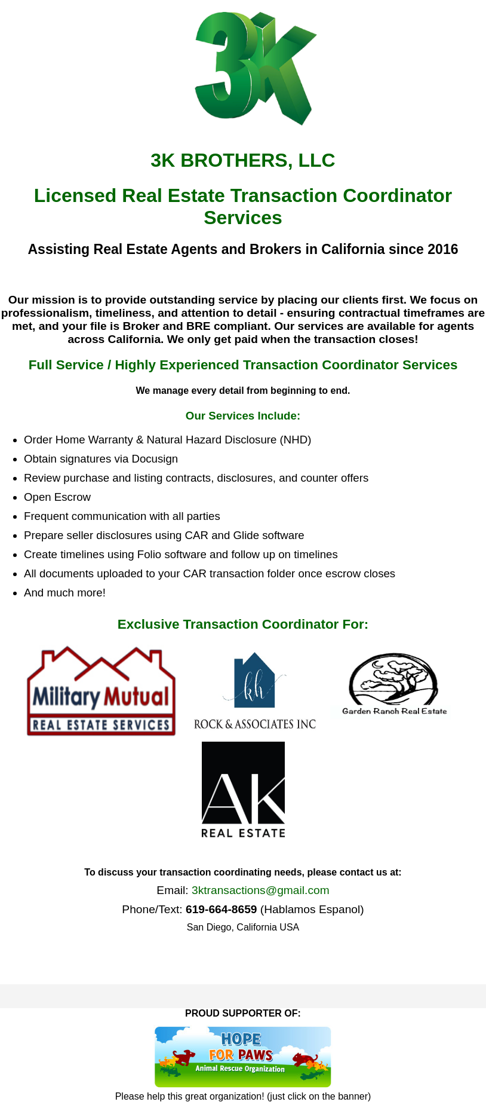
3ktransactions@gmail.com (261, 890)
